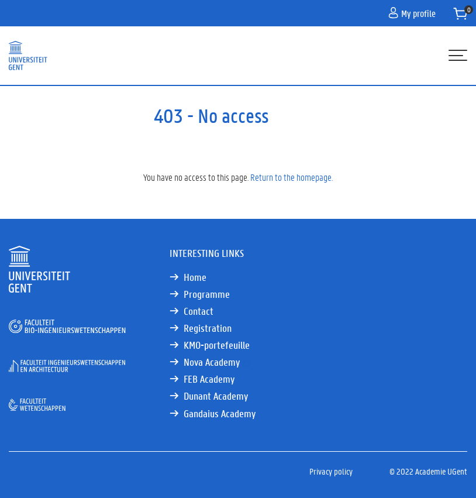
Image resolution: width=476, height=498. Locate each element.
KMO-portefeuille (217, 345)
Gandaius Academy (220, 413)
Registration (208, 328)
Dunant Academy (216, 396)
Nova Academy (218, 362)
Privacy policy (331, 471)
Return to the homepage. (291, 177)
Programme (207, 294)
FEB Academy (209, 379)
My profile (412, 13)
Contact (198, 311)
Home (195, 277)
